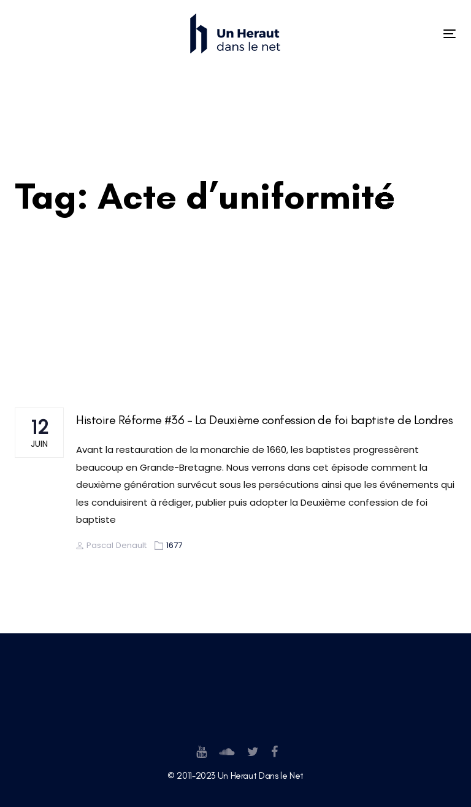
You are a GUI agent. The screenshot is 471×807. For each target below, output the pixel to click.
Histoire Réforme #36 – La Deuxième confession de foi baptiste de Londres (264, 419)
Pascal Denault (111, 545)
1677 (174, 545)
